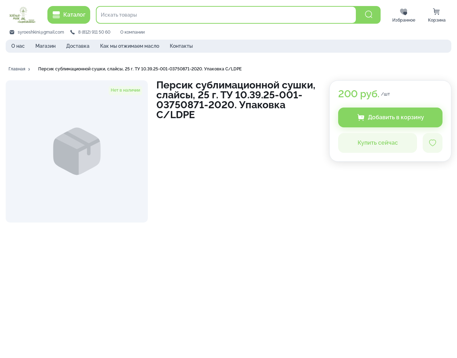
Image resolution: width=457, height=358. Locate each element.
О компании (132, 32)
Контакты (181, 46)
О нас (18, 46)
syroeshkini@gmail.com (41, 32)
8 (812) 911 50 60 (94, 32)
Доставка (77, 46)
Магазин (45, 46)
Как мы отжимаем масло (129, 46)
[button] (20, 69)
